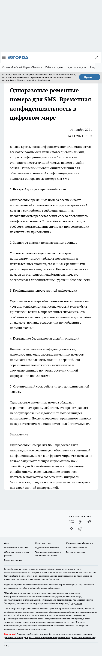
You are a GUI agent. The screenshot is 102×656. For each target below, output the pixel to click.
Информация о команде (16, 547)
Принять (89, 77)
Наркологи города (76, 67)
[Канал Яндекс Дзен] (71, 528)
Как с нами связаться (76, 547)
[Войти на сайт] (96, 57)
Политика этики (43, 543)
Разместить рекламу (76, 552)
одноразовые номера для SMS (47, 179)
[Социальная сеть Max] (80, 528)
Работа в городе (54, 67)
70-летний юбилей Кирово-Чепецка (22, 67)
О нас (7, 543)
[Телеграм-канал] (89, 521)
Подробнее (76, 603)
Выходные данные (13, 560)
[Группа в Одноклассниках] (80, 521)
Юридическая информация (79, 543)
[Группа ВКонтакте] (71, 521)
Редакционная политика (47, 547)
